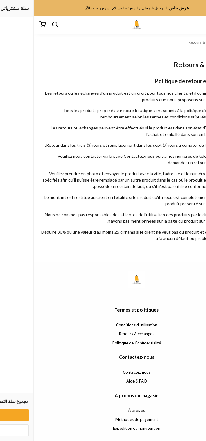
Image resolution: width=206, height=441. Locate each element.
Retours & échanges (103, 333)
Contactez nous (103, 372)
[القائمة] (196, 24)
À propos (103, 410)
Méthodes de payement (103, 419)
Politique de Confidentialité (103, 342)
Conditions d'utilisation (103, 325)
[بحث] (21, 24)
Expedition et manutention (103, 428)
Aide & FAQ (103, 381)
